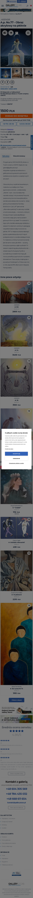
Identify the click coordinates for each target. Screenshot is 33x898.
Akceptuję (16, 453)
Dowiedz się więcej (9, 448)
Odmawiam (16, 458)
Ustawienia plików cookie (16, 463)
